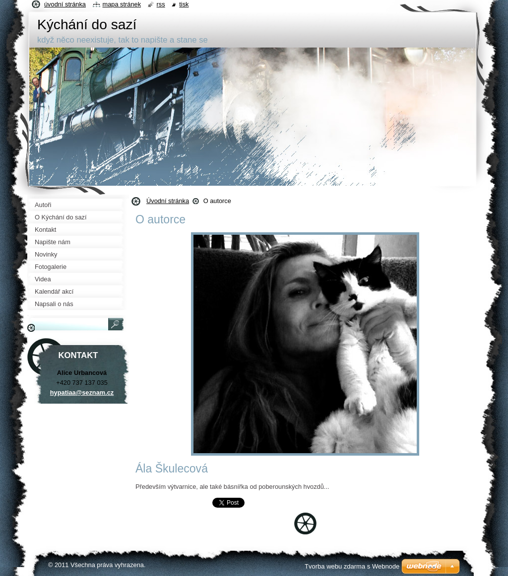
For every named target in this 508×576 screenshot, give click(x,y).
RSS (161, 4)
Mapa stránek (122, 4)
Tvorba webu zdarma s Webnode (352, 566)
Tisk (184, 4)
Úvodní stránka (167, 201)
